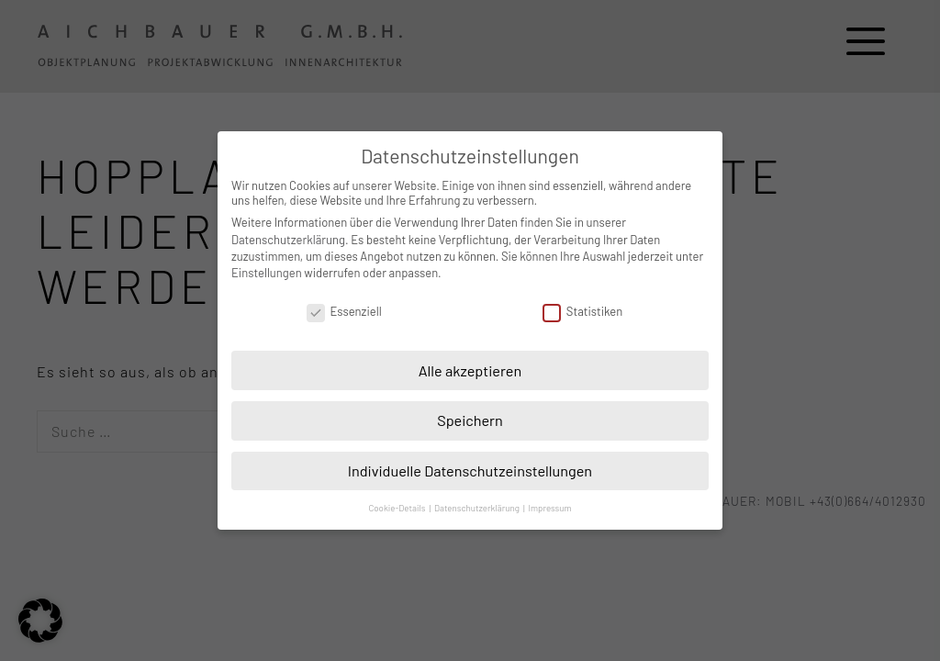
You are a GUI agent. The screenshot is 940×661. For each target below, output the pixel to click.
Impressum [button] (549, 507)
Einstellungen (266, 272)
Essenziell (344, 311)
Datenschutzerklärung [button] (477, 507)
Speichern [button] (470, 420)
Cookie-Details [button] (397, 507)
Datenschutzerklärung (288, 239)
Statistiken (582, 311)
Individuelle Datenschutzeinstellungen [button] (470, 470)
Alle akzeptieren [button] (470, 370)
